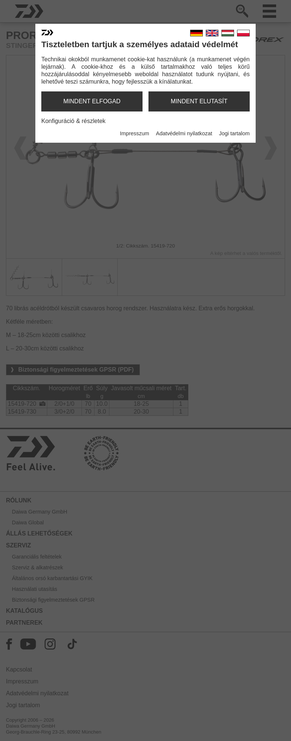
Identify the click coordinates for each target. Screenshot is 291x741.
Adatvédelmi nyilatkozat (184, 133)
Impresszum (134, 133)
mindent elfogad (92, 101)
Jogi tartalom (234, 133)
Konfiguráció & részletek (73, 121)
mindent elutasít (199, 101)
